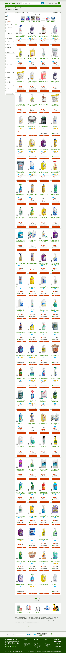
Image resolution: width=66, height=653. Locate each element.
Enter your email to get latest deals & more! (9, 634)
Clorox (49, 627)
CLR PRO (53, 627)
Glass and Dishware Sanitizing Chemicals (28, 612)
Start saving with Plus (40, 635)
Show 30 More (10, 33)
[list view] (19, 12)
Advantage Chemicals (31, 627)
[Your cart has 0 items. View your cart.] (59, 3)
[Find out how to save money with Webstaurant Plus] (20, 38)
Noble (35, 627)
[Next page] (41, 598)
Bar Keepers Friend (45, 627)
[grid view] (16, 12)
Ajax (42, 627)
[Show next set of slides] (60, 608)
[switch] (59, 12)
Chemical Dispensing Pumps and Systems (37, 612)
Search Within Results (9, 92)
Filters (6, 12)
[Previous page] (34, 598)
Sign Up (29, 634)
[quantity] (16, 45)
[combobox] (31, 3)
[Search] (13, 93)
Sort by (23, 12)
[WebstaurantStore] (12, 639)
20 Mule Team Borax (39, 627)
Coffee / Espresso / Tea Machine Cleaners (19, 612)
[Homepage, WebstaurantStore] (13, 3)
